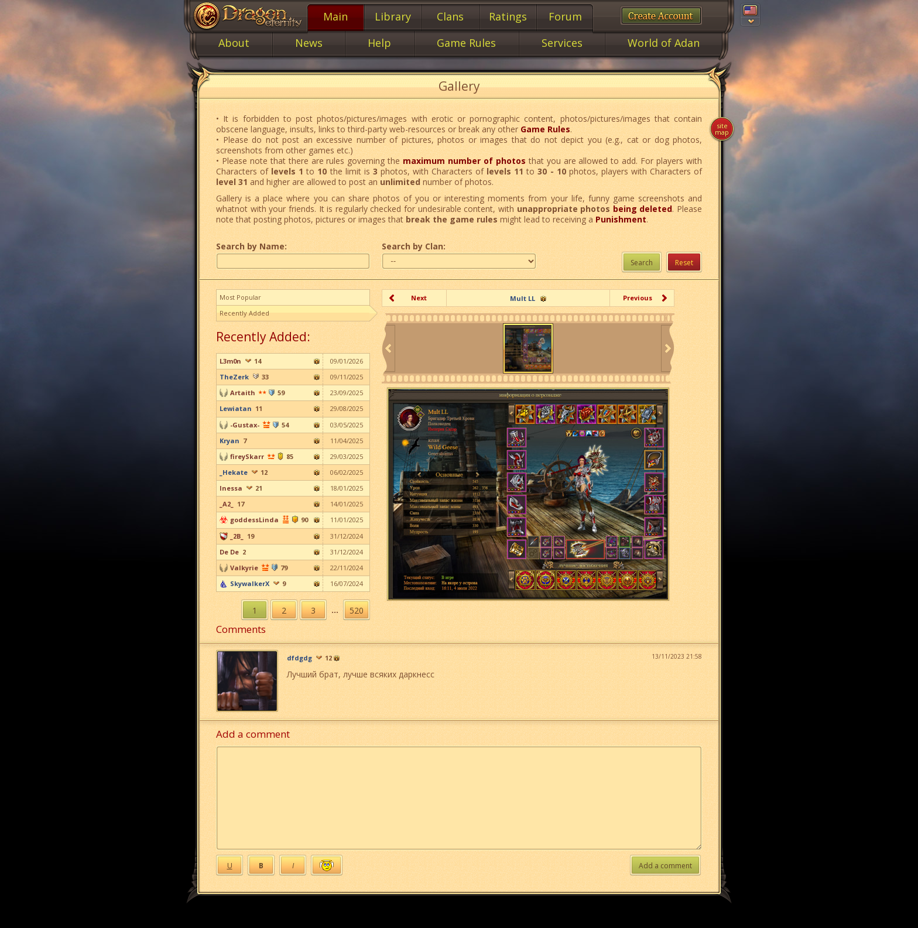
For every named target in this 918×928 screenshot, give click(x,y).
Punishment (620, 219)
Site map (722, 128)
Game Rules (545, 129)
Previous (637, 297)
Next (419, 297)
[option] (528, 348)
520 (357, 610)
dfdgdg (299, 658)
